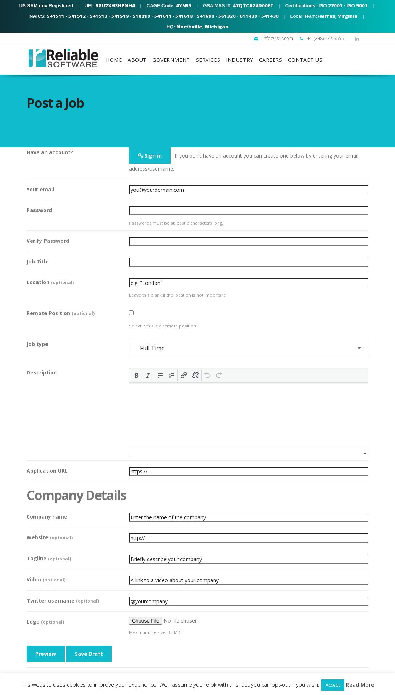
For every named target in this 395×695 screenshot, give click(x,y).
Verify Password (48, 240)
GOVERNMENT (171, 59)
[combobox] (248, 348)
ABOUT (137, 59)
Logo (45, 621)
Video (46, 579)
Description (42, 372)
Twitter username (63, 600)
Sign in (153, 155)
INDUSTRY (239, 59)
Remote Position (61, 313)
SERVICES (208, 59)
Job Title (38, 261)
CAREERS (270, 59)
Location (50, 282)
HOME (114, 59)
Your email (40, 189)
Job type (37, 344)
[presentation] (136, 375)
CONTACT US (305, 59)
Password (39, 210)
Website (50, 537)
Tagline (49, 558)
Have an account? (50, 152)
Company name (47, 516)
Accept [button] (333, 685)
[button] (136, 375)
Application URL (47, 470)
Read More (360, 684)
